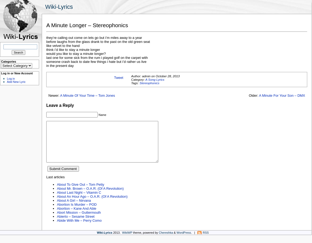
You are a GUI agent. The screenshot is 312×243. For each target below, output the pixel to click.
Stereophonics (149, 83)
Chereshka (166, 240)
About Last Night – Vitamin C (79, 201)
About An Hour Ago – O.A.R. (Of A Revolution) (92, 204)
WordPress (184, 240)
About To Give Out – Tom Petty (80, 193)
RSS (206, 240)
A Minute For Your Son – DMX (282, 96)
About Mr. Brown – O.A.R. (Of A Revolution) (90, 197)
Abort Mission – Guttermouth (79, 220)
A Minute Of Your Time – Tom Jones (87, 96)
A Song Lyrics (154, 79)
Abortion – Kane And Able (76, 216)
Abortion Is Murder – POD (77, 212)
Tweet (118, 78)
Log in (11, 78)
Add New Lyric (16, 81)
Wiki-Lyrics (59, 6)
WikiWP (127, 240)
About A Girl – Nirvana (74, 208)
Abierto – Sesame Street (75, 224)
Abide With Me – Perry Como (79, 228)
